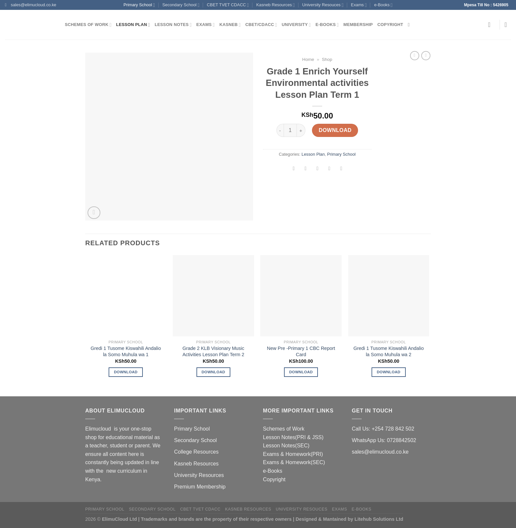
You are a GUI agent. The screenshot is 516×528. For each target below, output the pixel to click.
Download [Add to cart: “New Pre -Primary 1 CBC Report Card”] (301, 372)
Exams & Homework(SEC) (294, 462)
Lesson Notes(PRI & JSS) (293, 437)
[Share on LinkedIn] (341, 169)
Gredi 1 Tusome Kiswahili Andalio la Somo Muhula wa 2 (388, 351)
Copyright (390, 24)
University (296, 25)
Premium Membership (199, 486)
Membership (358, 24)
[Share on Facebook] (293, 169)
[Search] (410, 24)
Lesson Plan (133, 25)
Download (335, 130)
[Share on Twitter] (305, 169)
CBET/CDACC (261, 25)
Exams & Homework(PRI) (293, 454)
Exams (359, 5)
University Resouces (323, 5)
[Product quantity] (290, 130)
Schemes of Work (88, 25)
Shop (327, 59)
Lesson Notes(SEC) (286, 445)
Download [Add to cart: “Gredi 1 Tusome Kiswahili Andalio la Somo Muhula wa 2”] (388, 372)
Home (308, 59)
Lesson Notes (173, 25)
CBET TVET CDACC (228, 5)
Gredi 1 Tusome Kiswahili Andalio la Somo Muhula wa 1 (125, 351)
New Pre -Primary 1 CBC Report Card (301, 351)
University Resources (199, 475)
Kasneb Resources (275, 5)
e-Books (383, 5)
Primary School (139, 5)
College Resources (196, 452)
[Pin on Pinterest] (329, 169)
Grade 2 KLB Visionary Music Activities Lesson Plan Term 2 (214, 351)
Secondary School (180, 5)
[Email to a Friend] (317, 169)
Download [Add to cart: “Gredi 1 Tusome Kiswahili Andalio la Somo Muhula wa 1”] (126, 372)
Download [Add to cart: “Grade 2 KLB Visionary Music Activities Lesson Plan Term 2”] (213, 372)
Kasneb (230, 25)
